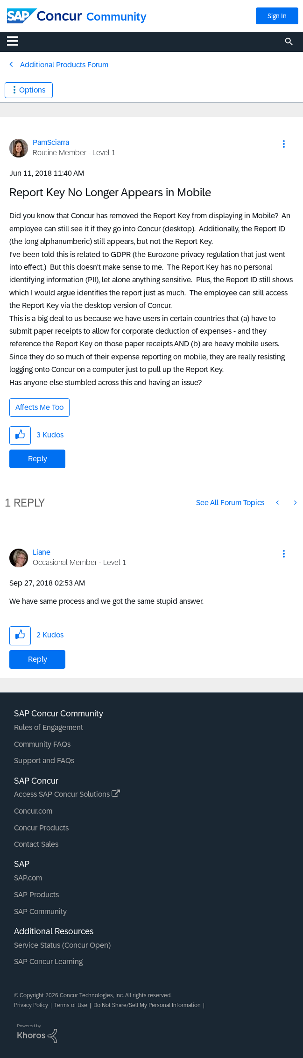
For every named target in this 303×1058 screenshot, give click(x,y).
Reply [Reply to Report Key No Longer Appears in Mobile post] (37, 459)
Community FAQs (42, 744)
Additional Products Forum (64, 65)
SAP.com (28, 878)
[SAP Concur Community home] (44, 15)
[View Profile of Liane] (41, 552)
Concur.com (33, 811)
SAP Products (36, 895)
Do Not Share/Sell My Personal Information (147, 1005)
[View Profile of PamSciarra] (51, 142)
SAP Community (40, 911)
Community (116, 16)
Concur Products (41, 828)
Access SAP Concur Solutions (67, 794)
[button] (284, 144)
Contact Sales (36, 844)
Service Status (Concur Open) (62, 945)
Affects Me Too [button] (39, 407)
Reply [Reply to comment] (37, 659)
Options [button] (32, 90)
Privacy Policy (31, 1005)
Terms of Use (70, 1005)
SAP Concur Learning (48, 961)
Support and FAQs (44, 761)
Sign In (277, 16)
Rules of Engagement (48, 727)
